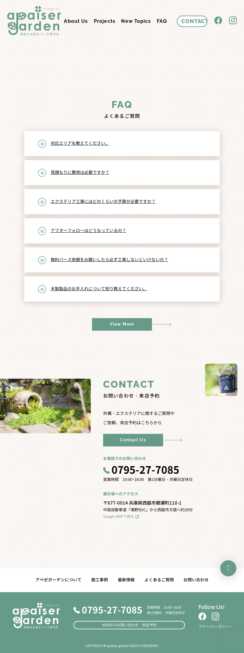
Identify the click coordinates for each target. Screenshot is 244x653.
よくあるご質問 (159, 580)
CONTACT (194, 21)
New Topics (136, 21)
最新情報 (126, 580)
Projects (104, 21)
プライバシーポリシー (214, 627)
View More (122, 324)
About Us (76, 21)
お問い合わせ (196, 580)
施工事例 (99, 580)
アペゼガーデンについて (58, 580)
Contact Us (133, 439)
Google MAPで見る (121, 516)
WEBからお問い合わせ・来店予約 (129, 625)
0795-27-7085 (141, 470)
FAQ (162, 21)
